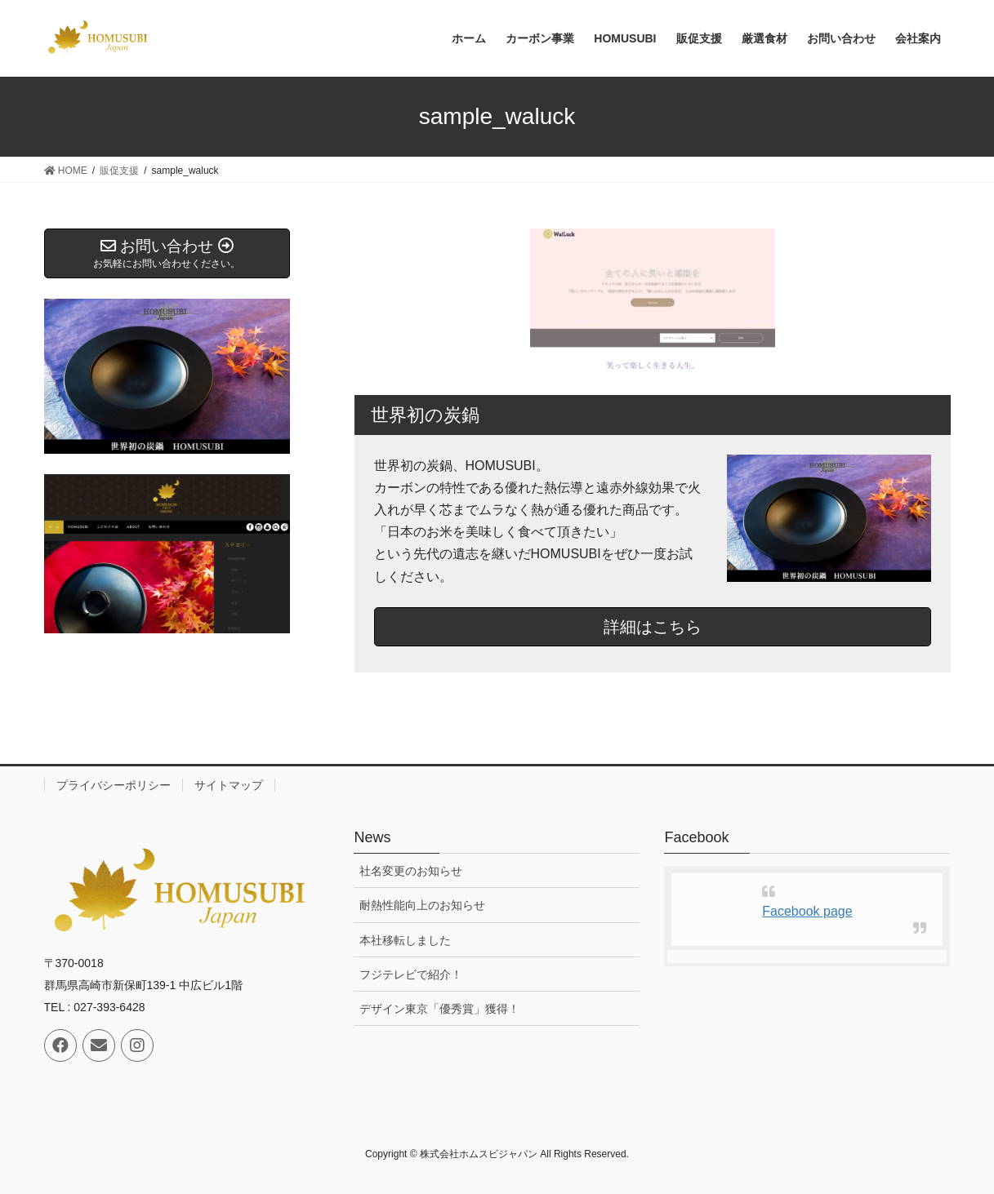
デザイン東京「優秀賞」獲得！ (439, 1008)
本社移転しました (405, 940)
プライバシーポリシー (113, 785)
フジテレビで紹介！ (410, 974)
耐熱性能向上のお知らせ (422, 905)
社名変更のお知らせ (410, 870)
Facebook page (807, 911)
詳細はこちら (653, 627)
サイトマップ (228, 785)
